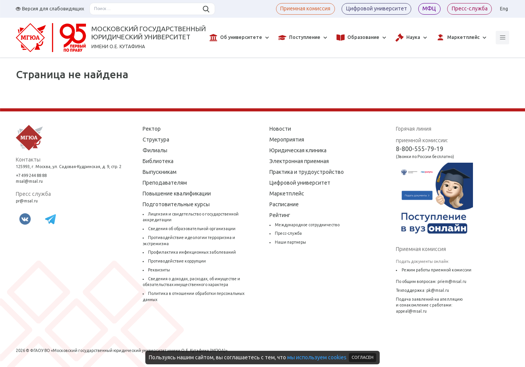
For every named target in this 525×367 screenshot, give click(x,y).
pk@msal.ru (437, 290)
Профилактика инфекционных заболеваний (192, 252)
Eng (504, 8)
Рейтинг (279, 215)
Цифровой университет (299, 183)
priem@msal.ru (452, 281)
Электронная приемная (299, 161)
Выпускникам (160, 172)
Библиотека (158, 161)
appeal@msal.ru (411, 311)
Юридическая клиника (297, 150)
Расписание (284, 204)
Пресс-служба (288, 233)
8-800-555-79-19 (419, 148)
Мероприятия (286, 139)
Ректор (152, 129)
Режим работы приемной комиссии (436, 270)
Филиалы (155, 150)
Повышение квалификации (177, 193)
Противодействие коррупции (177, 261)
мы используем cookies (317, 357)
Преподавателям (165, 183)
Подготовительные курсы (176, 204)
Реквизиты (159, 270)
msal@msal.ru (29, 181)
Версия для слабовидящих (50, 8)
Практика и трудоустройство (306, 172)
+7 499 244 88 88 (31, 175)
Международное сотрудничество (307, 224)
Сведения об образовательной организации (192, 228)
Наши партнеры (290, 242)
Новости (280, 129)
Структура (156, 139)
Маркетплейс (286, 193)
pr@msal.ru (27, 201)
